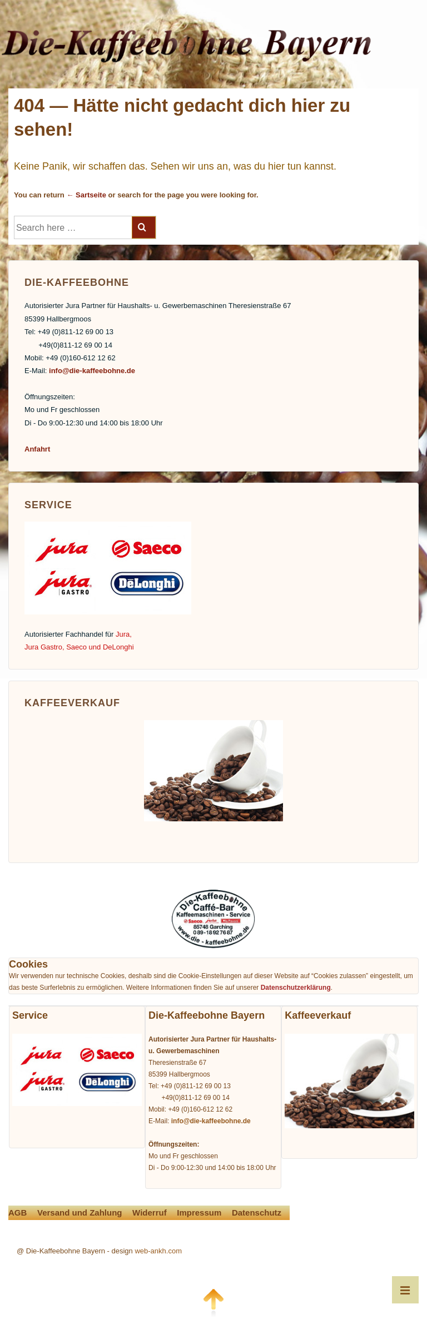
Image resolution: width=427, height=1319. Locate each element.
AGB (17, 1212)
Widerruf (149, 1212)
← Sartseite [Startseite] (86, 195)
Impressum (199, 1212)
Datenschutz (256, 1212)
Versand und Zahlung (79, 1212)
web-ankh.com (158, 1251)
